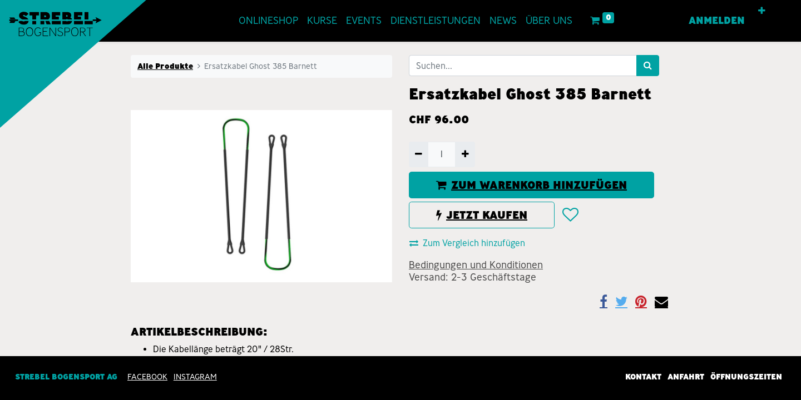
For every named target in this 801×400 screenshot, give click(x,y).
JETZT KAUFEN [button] (481, 215)
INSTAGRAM (195, 377)
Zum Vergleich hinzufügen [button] (467, 243)
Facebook (147, 377)
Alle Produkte (165, 66)
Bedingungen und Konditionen (476, 265)
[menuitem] (264, 20)
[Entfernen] (418, 154)
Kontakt (643, 377)
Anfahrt (686, 377)
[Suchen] (647, 65)
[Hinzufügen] (464, 154)
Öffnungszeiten (746, 377)
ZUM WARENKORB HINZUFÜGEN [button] (531, 185)
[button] (766, 11)
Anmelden (721, 20)
